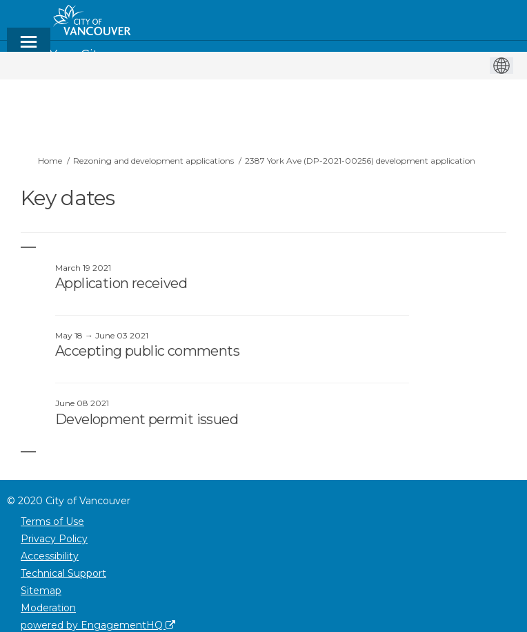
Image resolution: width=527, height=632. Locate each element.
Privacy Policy (54, 539)
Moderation (48, 608)
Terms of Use (52, 521)
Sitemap (41, 590)
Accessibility (50, 556)
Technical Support (63, 573)
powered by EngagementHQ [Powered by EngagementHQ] (98, 625)
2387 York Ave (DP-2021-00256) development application (360, 160)
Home (50, 160)
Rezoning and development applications (153, 160)
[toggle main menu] (28, 48)
